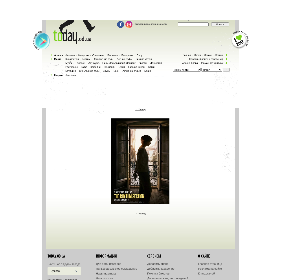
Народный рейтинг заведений (206, 59)
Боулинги (70, 71)
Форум (207, 55)
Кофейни (95, 67)
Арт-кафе (93, 63)
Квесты (143, 63)
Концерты (83, 55)
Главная (186, 55)
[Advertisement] (141, 10)
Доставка (70, 75)
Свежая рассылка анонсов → (152, 24)
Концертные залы (103, 59)
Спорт (140, 55)
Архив (147, 71)
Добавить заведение (160, 268)
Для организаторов (108, 263)
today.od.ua (56, 256)
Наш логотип (104, 278)
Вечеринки (127, 55)
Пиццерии (109, 67)
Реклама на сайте (210, 268)
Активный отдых (132, 71)
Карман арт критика (211, 63)
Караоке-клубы (136, 67)
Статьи (219, 55)
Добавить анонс (157, 263)
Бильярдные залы (89, 71)
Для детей (156, 63)
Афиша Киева (190, 63)
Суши (121, 67)
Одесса (55, 271)
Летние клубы (124, 59)
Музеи (68, 63)
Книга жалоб (206, 273)
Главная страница (210, 263)
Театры (86, 59)
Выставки (112, 55)
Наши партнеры (106, 273)
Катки (151, 67)
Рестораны (71, 67)
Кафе (84, 67)
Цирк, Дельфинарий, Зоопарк (118, 63)
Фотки (197, 55)
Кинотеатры (72, 59)
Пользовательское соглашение (116, 268)
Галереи (80, 63)
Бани (116, 71)
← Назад (140, 109)
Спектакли (98, 55)
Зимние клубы (144, 59)
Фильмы (70, 55)
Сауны (106, 71)
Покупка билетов (158, 273)
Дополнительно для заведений (167, 278)
